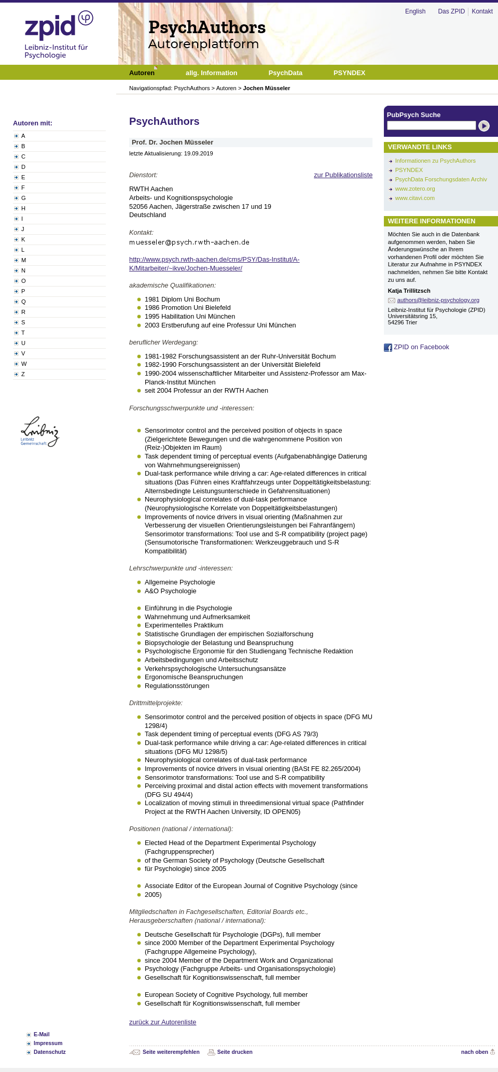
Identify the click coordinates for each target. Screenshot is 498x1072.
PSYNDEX (409, 170)
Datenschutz (50, 1052)
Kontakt (482, 11)
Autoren (226, 88)
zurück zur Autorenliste (162, 1022)
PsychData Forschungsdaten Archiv (441, 179)
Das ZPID (451, 11)
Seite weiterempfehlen (171, 1052)
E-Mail (42, 1034)
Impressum (48, 1043)
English (415, 11)
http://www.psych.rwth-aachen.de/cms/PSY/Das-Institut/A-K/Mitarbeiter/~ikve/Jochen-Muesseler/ (214, 263)
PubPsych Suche (414, 115)
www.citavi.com (415, 198)
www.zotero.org (415, 188)
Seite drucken (235, 1052)
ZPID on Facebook (416, 347)
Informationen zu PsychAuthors (435, 161)
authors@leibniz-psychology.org (438, 300)
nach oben (474, 1052)
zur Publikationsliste (343, 175)
